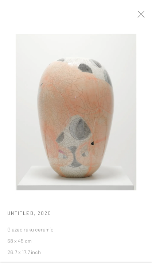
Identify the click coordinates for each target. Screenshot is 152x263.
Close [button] (142, 16)
